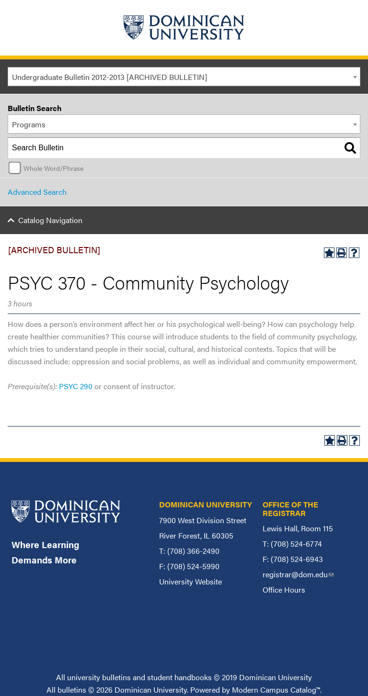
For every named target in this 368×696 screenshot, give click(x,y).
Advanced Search (37, 191)
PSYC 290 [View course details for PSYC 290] (75, 386)
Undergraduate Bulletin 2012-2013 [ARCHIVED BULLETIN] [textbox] (109, 76)
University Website (190, 581)
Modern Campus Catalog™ (276, 689)
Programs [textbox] (29, 124)
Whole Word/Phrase (53, 168)
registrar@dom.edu (298, 574)
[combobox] (184, 76)
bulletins (72, 689)
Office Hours (284, 589)
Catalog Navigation (50, 219)
